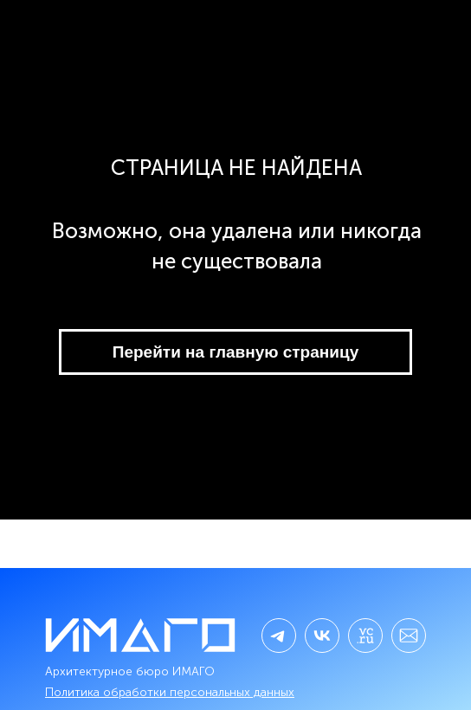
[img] (322, 635)
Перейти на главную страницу (235, 352)
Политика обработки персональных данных (169, 692)
